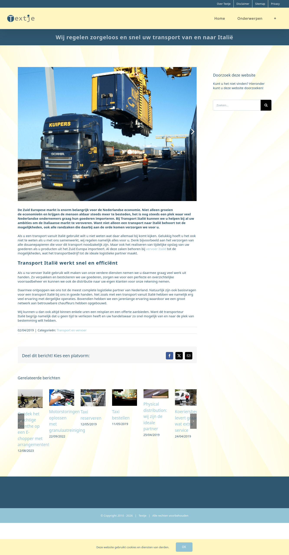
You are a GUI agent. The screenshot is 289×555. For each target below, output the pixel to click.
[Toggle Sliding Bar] (275, 18)
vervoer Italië (156, 249)
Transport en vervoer (72, 330)
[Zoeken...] (236, 105)
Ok (184, 547)
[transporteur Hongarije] (107, 134)
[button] (21, 431)
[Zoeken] (266, 105)
